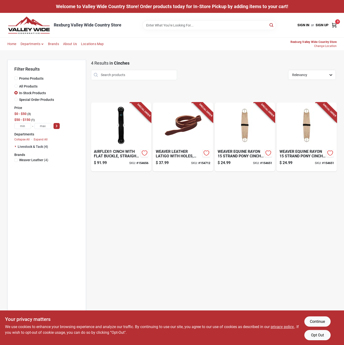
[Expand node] (16, 146)
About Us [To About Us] (70, 44)
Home (11, 44)
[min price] (22, 126)
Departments (30, 44)
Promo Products (31, 78)
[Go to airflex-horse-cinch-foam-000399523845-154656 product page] (121, 137)
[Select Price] (57, 126)
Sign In (303, 25)
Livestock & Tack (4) (33, 147)
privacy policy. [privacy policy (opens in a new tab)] (283, 326)
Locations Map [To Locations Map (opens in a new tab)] (92, 44)
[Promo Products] (16, 78)
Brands (53, 44)
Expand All (41, 139)
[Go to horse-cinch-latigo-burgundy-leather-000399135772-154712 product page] (183, 137)
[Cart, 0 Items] (334, 25)
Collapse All (22, 139)
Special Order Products (36, 99)
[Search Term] (209, 25)
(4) (33, 160)
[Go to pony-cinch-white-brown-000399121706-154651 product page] (245, 137)
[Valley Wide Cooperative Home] (28, 25)
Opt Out (317, 335)
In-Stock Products (32, 93)
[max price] (42, 126)
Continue (317, 321)
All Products (28, 86)
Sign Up (322, 25)
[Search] (271, 25)
